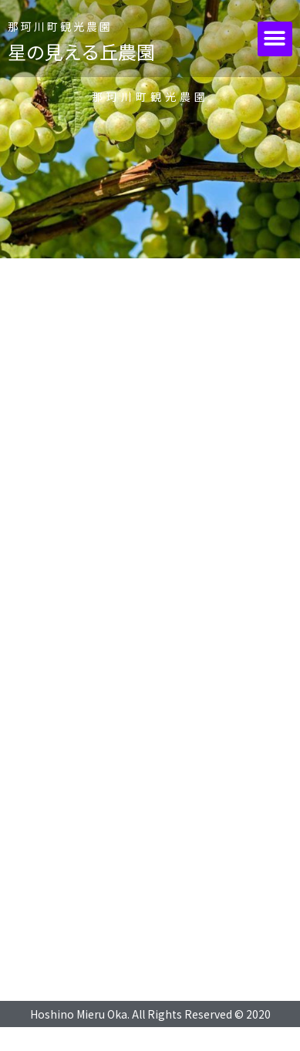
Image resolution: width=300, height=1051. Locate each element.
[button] (275, 39)
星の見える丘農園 (81, 51)
